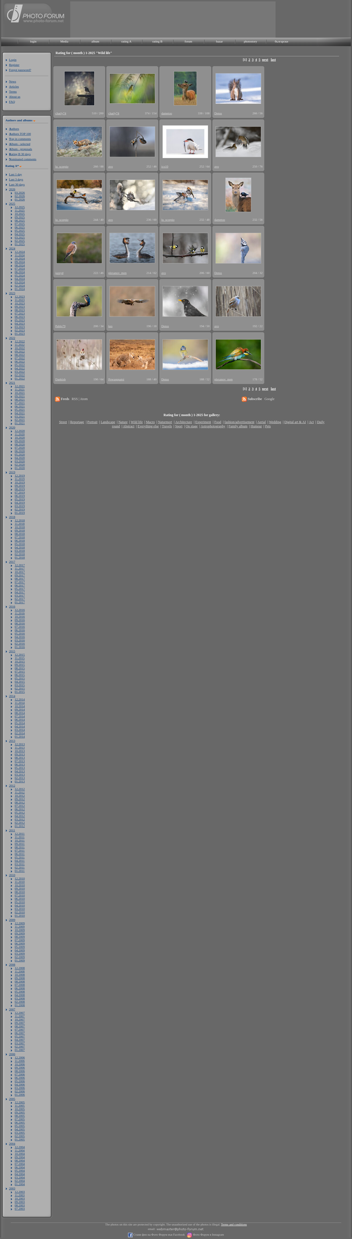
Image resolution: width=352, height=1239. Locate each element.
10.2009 (20, 930)
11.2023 (20, 300)
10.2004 (20, 1153)
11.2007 (20, 1016)
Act (311, 422)
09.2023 (20, 306)
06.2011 (20, 854)
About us (14, 96)
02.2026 (20, 196)
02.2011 (20, 867)
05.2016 (20, 633)
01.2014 (20, 736)
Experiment (203, 422)
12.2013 (20, 744)
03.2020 (20, 461)
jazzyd (59, 272)
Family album (237, 426)
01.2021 (20, 423)
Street (63, 422)
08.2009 (20, 936)
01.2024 (20, 289)
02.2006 (20, 1091)
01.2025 (20, 244)
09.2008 (20, 978)
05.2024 (20, 275)
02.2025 (20, 240)
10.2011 (20, 840)
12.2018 (20, 520)
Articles (14, 86)
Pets (268, 426)
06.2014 (20, 719)
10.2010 (20, 885)
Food (217, 422)
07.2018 (20, 537)
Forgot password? (20, 70)
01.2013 (20, 781)
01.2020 (20, 468)
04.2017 (20, 592)
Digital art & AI (295, 422)
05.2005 (20, 1126)
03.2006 (20, 1088)
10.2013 (20, 751)
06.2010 (20, 898)
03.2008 (20, 998)
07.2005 (20, 1119)
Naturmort (165, 422)
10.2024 (20, 258)
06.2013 (20, 764)
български (281, 41)
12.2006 (20, 1057)
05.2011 (20, 857)
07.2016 (20, 626)
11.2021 (20, 389)
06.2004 (20, 1167)
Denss (218, 113)
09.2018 (20, 530)
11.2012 (20, 792)
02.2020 (20, 464)
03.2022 (20, 371)
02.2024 (20, 285)
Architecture (183, 422)
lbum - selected (19, 144)
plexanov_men (117, 272)
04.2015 (20, 681)
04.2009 (20, 950)
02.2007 (20, 1046)
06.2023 (20, 316)
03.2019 (20, 506)
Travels (167, 426)
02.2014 (20, 733)
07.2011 (20, 850)
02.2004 (20, 1180)
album (95, 41)
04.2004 (20, 1174)
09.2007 (20, 1022)
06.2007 (20, 1033)
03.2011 (20, 864)
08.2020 (20, 444)
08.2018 (20, 533)
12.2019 (20, 475)
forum (188, 41)
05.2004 (20, 1170)
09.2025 (20, 217)
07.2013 (20, 761)
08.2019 (20, 489)
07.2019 (20, 492)
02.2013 (20, 778)
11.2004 (20, 1150)
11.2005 (20, 1105)
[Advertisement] (88, 19)
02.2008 (20, 1001)
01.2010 (20, 915)
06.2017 (20, 585)
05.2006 (20, 1081)
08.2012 (20, 802)
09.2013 (20, 754)
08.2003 (20, 1205)
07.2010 (20, 895)
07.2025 (20, 224)
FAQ (12, 101)
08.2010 (20, 892)
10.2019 (20, 482)
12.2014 (20, 699)
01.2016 (20, 647)
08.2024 (20, 265)
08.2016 (20, 623)
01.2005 (20, 1139)
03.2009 (20, 953)
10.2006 (20, 1064)
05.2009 (20, 946)
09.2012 (20, 799)
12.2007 (20, 1012)
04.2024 (20, 278)
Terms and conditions (234, 1224)
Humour (256, 426)
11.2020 (20, 434)
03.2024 (20, 282)
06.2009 (20, 943)
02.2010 (20, 912)
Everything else (148, 426)
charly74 (60, 113)
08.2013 (20, 757)
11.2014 (20, 702)
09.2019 (20, 485)
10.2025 (20, 213)
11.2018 (20, 523)
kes (110, 326)
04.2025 (20, 234)
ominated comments (22, 159)
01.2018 (20, 557)
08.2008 (20, 981)
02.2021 (20, 419)
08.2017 (20, 578)
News (12, 81)
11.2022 (20, 344)
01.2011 (20, 870)
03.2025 (20, 237)
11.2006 (20, 1060)
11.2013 (20, 747)
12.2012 (20, 789)
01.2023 (20, 333)
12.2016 (20, 609)
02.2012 (20, 822)
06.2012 (20, 809)
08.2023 (20, 310)
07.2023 (20, 313)
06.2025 (20, 227)
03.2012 (20, 819)
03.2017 (20, 595)
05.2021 (20, 409)
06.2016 (20, 630)
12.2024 (20, 251)
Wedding (275, 422)
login (33, 41)
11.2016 (20, 613)
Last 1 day (15, 174)
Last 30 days (17, 184)
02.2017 (20, 598)
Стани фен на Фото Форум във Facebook (159, 1234)
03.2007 (20, 1043)
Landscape (108, 422)
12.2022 (20, 341)
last (273, 60)
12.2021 (20, 386)
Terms (13, 91)
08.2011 (20, 847)
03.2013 (20, 774)
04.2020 (20, 457)
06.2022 (20, 361)
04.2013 (20, 771)
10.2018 (20, 527)
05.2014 (20, 723)
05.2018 (20, 544)
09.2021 (20, 396)
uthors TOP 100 (20, 133)
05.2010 (20, 902)
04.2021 (20, 413)
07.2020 (20, 447)
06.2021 (20, 406)
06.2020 (20, 451)
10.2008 (20, 974)
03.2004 (20, 1177)
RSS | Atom (79, 399)
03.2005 (20, 1132)
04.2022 (20, 368)
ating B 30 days (20, 154)
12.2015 (20, 654)
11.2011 (20, 837)
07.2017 (20, 582)
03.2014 (20, 729)
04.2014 (20, 726)
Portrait (92, 422)
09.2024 (20, 262)
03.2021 (20, 416)
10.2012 (20, 795)
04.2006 (20, 1084)
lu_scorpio (61, 166)
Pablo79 (60, 326)
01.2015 (20, 691)
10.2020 (20, 437)
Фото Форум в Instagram (208, 1234)
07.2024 (20, 268)
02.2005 (20, 1136)
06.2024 (20, 272)
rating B (157, 41)
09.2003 (20, 1202)
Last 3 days (16, 179)
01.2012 (20, 826)
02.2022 (20, 375)
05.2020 (20, 454)
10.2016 (20, 616)
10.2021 (20, 392)
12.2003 (20, 1191)
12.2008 (20, 968)
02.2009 (20, 957)
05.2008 (20, 991)
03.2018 (20, 550)
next (265, 60)
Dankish (60, 379)
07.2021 (20, 403)
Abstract (129, 426)
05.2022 (20, 365)
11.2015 (20, 658)
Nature (123, 422)
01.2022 (20, 378)
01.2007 (20, 1050)
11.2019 (20, 479)
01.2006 (20, 1094)
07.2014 (20, 716)
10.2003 (20, 1198)
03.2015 (20, 685)
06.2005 (20, 1122)
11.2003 (20, 1195)
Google (269, 399)
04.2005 (20, 1129)
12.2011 (20, 833)
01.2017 (20, 602)
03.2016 (20, 640)
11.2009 (20, 926)
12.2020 (20, 430)
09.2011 (20, 843)
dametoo (166, 113)
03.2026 (20, 192)
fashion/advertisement (239, 422)
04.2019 (20, 502)
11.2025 (20, 210)
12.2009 (20, 923)
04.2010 (20, 905)
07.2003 (20, 1208)
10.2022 (20, 348)
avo (110, 166)
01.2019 (20, 512)
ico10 (164, 166)
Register (14, 64)
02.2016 (20, 643)
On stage (191, 426)
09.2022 (20, 351)
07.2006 (20, 1074)
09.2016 (20, 620)
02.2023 (20, 330)
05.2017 (20, 588)
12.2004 (20, 1147)
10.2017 (20, 571)
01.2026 (20, 199)
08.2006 (20, 1071)
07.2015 (20, 671)
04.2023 (20, 323)
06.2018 (20, 540)
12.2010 (20, 878)
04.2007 (20, 1039)
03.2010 (20, 908)
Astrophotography (213, 426)
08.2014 (20, 713)
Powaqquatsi (116, 379)
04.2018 (20, 547)
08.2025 (20, 220)
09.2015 (20, 664)
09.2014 (20, 709)
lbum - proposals (20, 149)
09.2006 (20, 1067)
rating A (126, 41)
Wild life (137, 422)
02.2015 (20, 688)
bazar (219, 41)
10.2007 (20, 1019)
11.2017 (20, 568)
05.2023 (20, 320)
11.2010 (20, 881)
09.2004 (20, 1157)
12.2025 (20, 207)
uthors (14, 128)
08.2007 (20, 1026)
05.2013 (20, 767)
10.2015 (20, 661)
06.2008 (20, 988)
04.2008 (20, 995)
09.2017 (20, 575)
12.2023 (20, 296)
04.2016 (20, 637)
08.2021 (20, 399)
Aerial (261, 422)
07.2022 (20, 358)
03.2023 (20, 327)
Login (12, 59)
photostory (250, 41)
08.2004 (20, 1160)
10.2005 (20, 1109)
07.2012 (20, 805)
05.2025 (20, 230)
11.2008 (20, 971)
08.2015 (20, 668)
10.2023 (20, 303)
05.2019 (20, 499)
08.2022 (20, 354)
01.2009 (20, 960)
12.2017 (20, 565)
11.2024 (20, 255)
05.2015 (20, 678)
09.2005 (20, 1112)
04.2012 (20, 816)
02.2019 (20, 509)
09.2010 (20, 888)
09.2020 (20, 441)
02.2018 (20, 554)
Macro (150, 422)
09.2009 (20, 933)
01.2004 (20, 1184)
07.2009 (20, 940)
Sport (178, 426)
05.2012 (20, 812)
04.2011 (20, 860)
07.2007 (20, 1029)
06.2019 (20, 495)
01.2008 (20, 1005)
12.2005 (20, 1102)
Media (64, 41)
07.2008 (20, 984)
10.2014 (20, 706)
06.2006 (20, 1077)
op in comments (20, 138)
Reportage (77, 422)
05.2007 (20, 1036)
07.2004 (20, 1164)
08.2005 (20, 1115)
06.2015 (20, 675)
